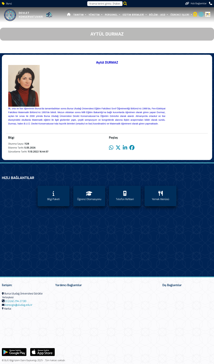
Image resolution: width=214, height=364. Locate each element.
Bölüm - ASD (157, 14)
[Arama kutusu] (104, 3)
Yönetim (94, 14)
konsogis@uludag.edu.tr (18, 305)
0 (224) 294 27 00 (15, 301)
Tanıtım (78, 14)
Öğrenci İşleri (180, 14)
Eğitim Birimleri (134, 14)
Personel (111, 14)
